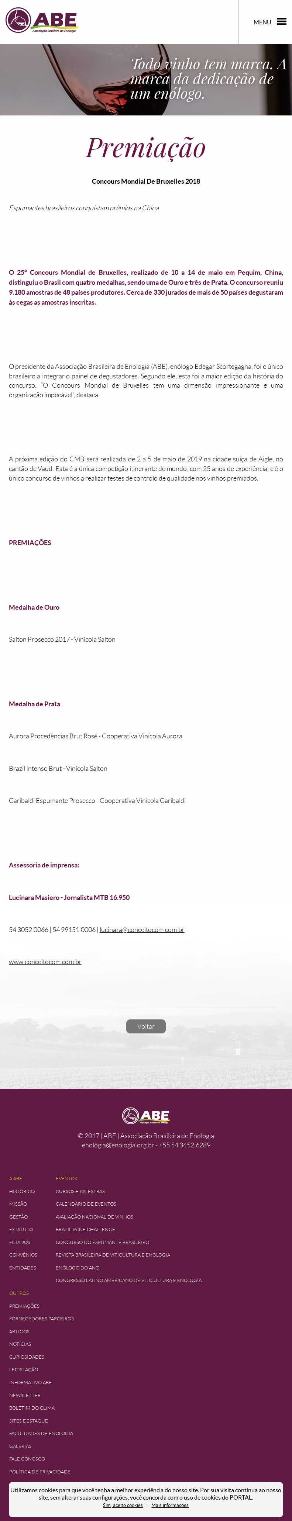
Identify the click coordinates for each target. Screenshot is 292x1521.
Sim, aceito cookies (123, 1505)
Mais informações (170, 1505)
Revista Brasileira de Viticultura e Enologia (113, 1255)
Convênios (23, 1255)
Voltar (146, 1026)
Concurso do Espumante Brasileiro (102, 1242)
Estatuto (21, 1229)
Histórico (22, 1191)
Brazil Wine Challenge (85, 1229)
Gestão (18, 1217)
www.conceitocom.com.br (45, 962)
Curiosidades (26, 1357)
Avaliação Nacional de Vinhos (94, 1217)
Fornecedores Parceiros (41, 1318)
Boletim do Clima (32, 1408)
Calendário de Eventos (86, 1204)
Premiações (24, 1306)
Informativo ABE (30, 1382)
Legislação (23, 1369)
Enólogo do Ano (77, 1268)
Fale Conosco (27, 1459)
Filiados (19, 1242)
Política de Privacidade (40, 1472)
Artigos (19, 1331)
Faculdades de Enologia (41, 1433)
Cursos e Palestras (80, 1191)
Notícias (20, 1344)
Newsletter (25, 1395)
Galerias (20, 1446)
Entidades (22, 1268)
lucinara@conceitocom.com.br (142, 929)
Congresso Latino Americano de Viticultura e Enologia (129, 1280)
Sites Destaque (28, 1421)
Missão (18, 1204)
